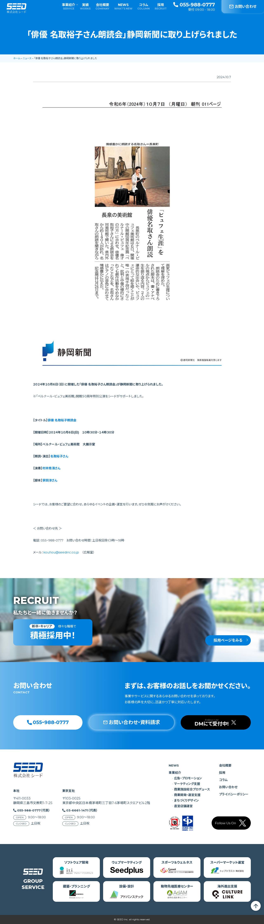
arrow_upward (255, 906)
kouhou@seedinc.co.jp (61, 552)
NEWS (123, 6)
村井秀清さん (51, 468)
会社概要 (102, 6)
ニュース (27, 58)
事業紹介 (68, 6)
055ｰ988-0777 (48, 722)
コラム (143, 6)
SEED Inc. (122, 919)
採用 (161, 6)
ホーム (16, 58)
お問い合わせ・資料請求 (131, 722)
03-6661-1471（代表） (82, 810)
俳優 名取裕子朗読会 (62, 420)
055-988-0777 (194, 4)
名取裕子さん (59, 456)
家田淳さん (49, 480)
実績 (85, 6)
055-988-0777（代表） (33, 810)
